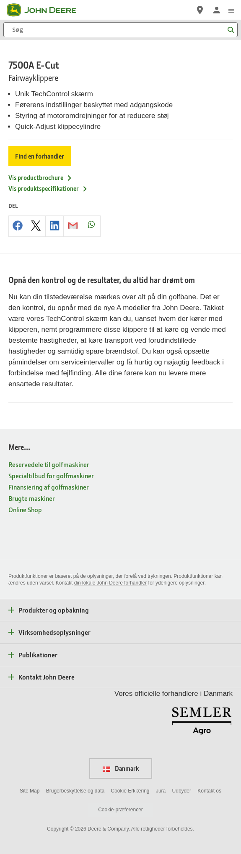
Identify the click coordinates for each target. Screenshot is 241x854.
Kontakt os (209, 791)
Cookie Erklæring (130, 791)
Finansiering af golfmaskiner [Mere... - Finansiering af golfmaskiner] (48, 486)
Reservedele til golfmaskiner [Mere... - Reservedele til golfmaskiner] (48, 464)
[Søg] (120, 29)
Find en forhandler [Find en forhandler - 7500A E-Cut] (39, 156)
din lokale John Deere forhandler (110, 583)
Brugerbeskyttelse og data (75, 791)
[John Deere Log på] (216, 10)
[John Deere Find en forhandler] (200, 10)
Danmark (121, 768)
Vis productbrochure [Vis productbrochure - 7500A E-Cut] (40, 177)
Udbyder (181, 791)
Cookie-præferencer (120, 810)
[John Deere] (46, 10)
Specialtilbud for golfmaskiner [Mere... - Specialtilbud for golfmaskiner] (51, 475)
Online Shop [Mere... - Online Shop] (25, 509)
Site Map (29, 791)
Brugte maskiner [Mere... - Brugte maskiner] (31, 498)
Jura (161, 791)
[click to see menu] (231, 10)
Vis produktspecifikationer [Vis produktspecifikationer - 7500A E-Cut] (48, 188)
